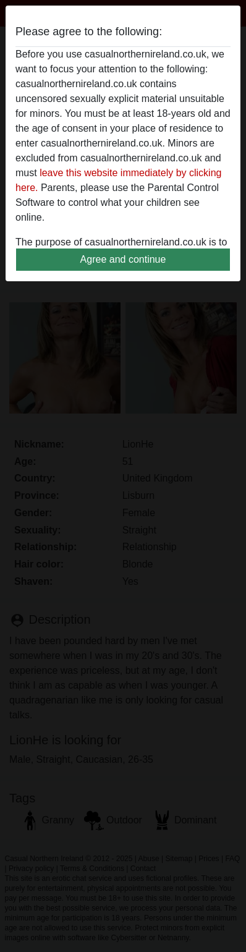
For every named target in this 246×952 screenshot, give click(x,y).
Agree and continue (123, 259)
